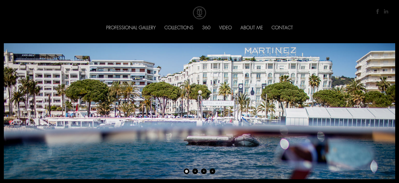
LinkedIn (386, 11)
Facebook (377, 11)
